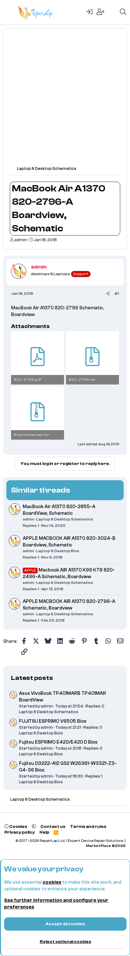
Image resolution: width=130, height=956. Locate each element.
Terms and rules (88, 826)
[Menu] (8, 12)
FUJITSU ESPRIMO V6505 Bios (52, 721)
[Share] (108, 293)
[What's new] (112, 12)
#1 (116, 293)
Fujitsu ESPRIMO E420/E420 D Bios (58, 742)
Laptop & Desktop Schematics (64, 519)
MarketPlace (106, 846)
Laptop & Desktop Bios (57, 551)
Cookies (15, 826)
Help (44, 832)
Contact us (52, 826)
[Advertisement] (65, 100)
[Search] (123, 12)
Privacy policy (19, 832)
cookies (52, 882)
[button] (34, 827)
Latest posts (32, 677)
